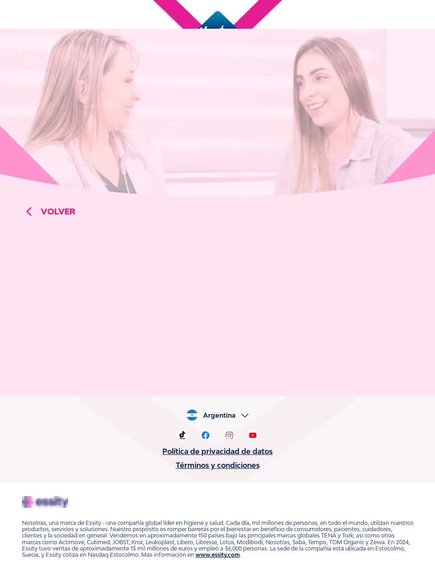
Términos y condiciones (217, 465)
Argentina (222, 415)
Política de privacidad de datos (217, 451)
